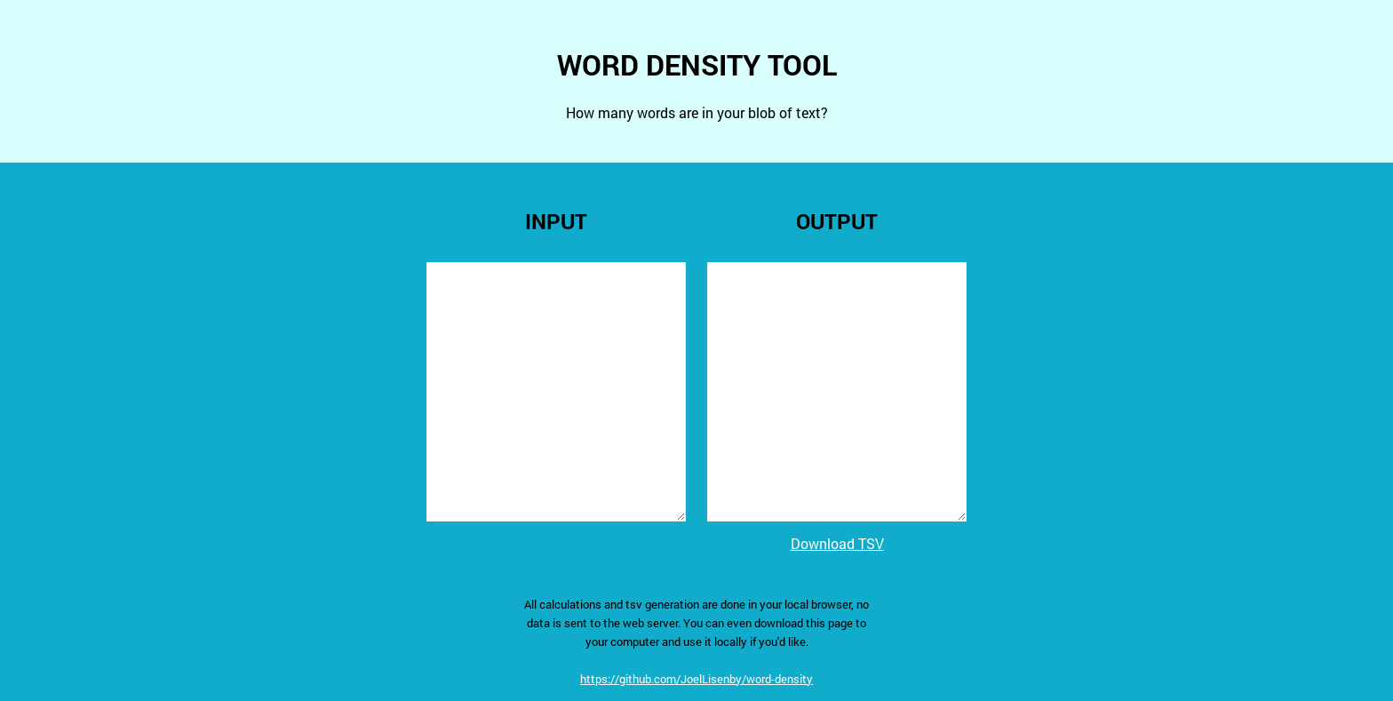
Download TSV (837, 543)
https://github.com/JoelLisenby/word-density (696, 679)
